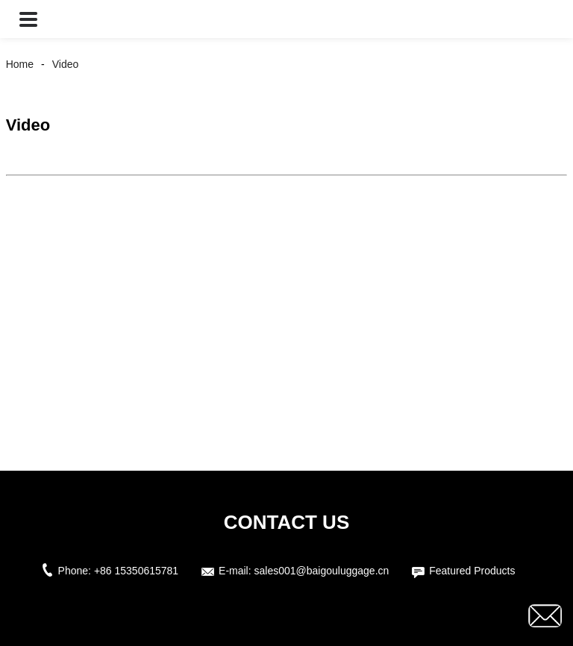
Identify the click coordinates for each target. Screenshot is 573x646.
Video (65, 64)
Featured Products (472, 571)
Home (20, 64)
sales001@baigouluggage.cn (321, 571)
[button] (28, 19)
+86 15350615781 (136, 571)
